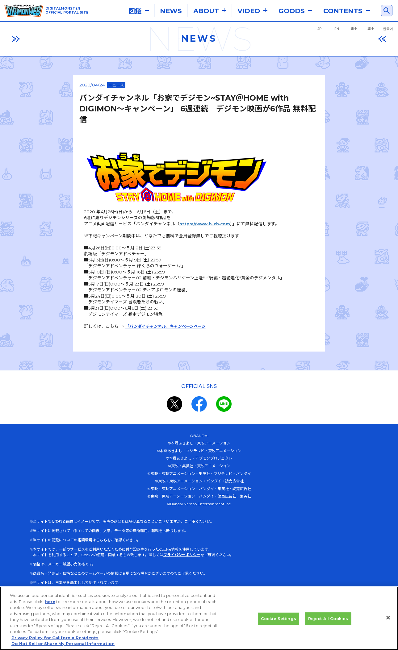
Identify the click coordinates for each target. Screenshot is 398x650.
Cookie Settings (278, 624)
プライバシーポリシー (181, 547)
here (50, 607)
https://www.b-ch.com (162, 214)
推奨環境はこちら (92, 533)
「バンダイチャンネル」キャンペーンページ (125, 319)
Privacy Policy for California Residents (54, 643)
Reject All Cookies (328, 624)
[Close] (388, 624)
